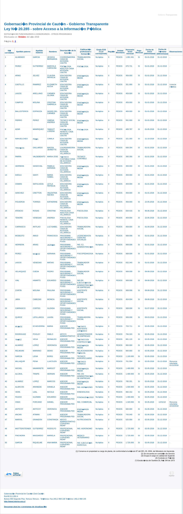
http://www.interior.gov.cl (14, 501)
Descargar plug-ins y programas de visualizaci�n (25, 507)
